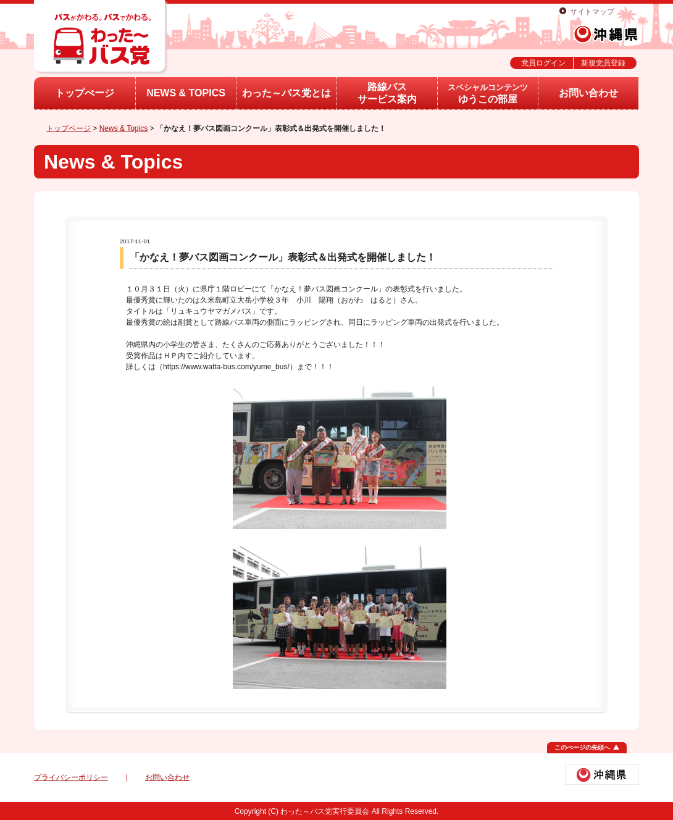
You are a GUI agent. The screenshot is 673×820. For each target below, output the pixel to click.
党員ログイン (543, 63)
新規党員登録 (603, 63)
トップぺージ (84, 93)
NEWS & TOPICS (185, 93)
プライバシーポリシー (71, 777)
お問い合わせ (588, 93)
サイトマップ (592, 11)
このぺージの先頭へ (582, 747)
